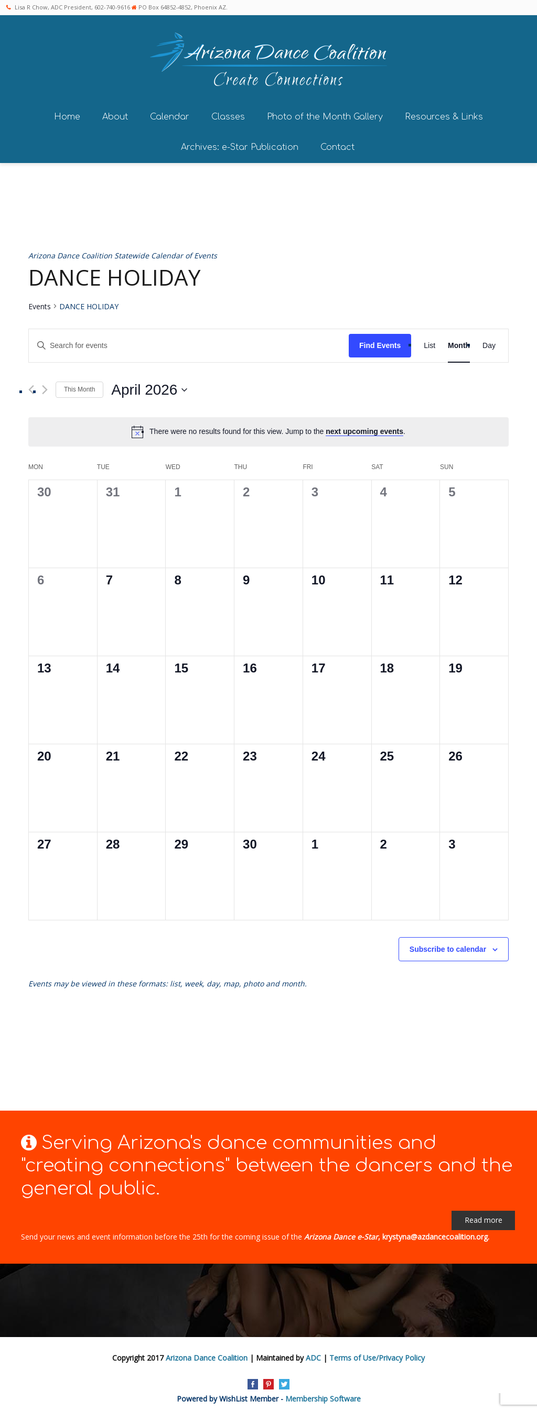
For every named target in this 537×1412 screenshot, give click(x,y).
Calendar (169, 113)
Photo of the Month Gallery (325, 113)
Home (67, 113)
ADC (313, 1355)
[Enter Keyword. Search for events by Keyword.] (189, 342)
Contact (337, 144)
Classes (228, 113)
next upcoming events (364, 428)
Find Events (380, 342)
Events (39, 303)
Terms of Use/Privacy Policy (377, 1355)
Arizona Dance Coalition (207, 1355)
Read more (483, 1217)
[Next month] (45, 387)
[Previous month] (31, 387)
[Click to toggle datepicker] (149, 386)
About (115, 113)
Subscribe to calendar (448, 946)
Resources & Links (444, 113)
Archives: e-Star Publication (239, 144)
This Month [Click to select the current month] (79, 386)
